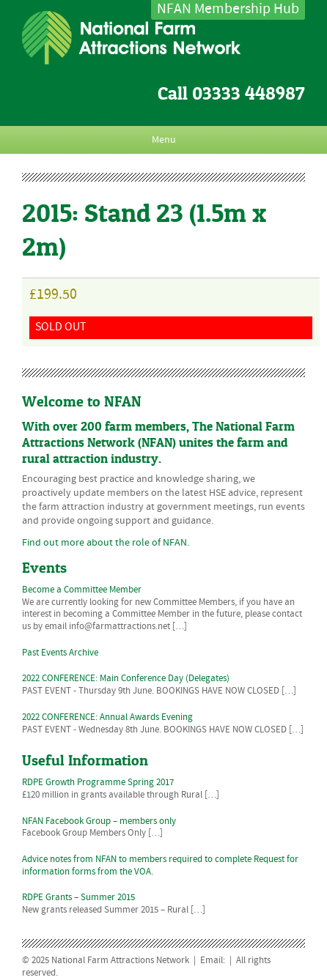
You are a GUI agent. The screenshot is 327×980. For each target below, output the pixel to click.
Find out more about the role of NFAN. (105, 542)
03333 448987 (248, 93)
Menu (164, 139)
